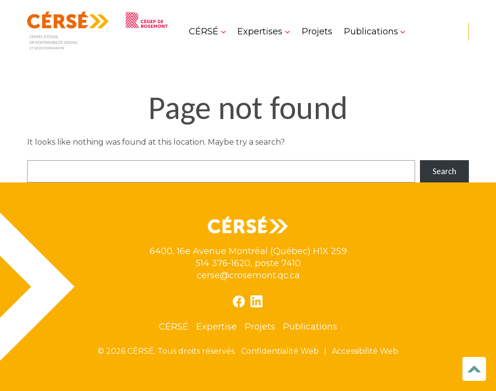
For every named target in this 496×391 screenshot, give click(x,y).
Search (444, 171)
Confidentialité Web (280, 351)
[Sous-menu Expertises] (263, 31)
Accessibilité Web (365, 351)
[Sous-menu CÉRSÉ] (207, 31)
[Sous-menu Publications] (374, 31)
